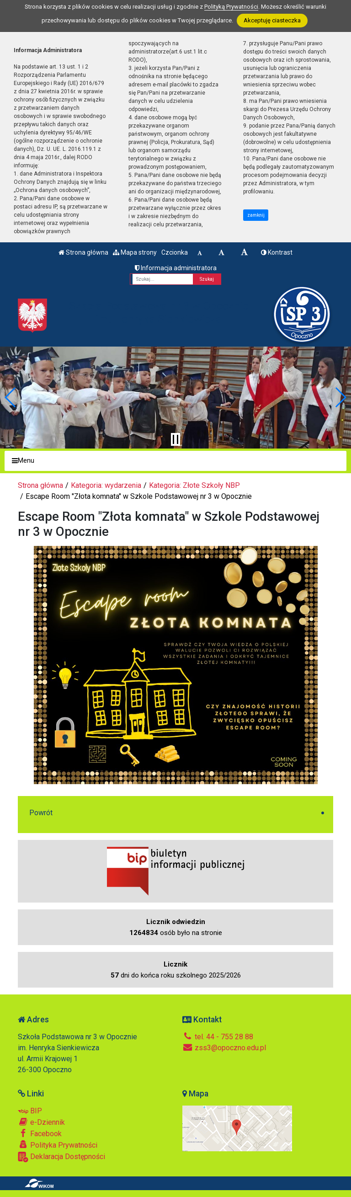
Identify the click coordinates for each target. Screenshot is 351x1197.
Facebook (40, 1133)
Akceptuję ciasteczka (272, 20)
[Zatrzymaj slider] (175, 439)
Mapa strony (135, 252)
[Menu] (175, 461)
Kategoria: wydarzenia (106, 485)
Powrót (41, 812)
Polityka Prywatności (57, 1144)
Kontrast (276, 252)
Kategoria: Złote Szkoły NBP (194, 485)
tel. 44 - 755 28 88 (217, 1036)
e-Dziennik (41, 1122)
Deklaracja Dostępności (61, 1157)
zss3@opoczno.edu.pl (224, 1047)
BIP (30, 1110)
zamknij (256, 215)
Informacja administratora (176, 268)
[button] (11, 397)
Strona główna (83, 252)
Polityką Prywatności (231, 6)
